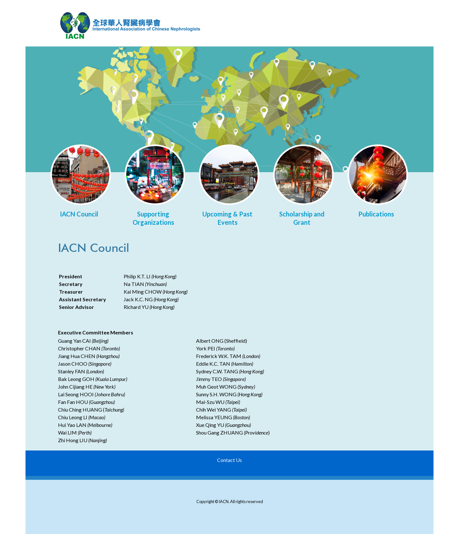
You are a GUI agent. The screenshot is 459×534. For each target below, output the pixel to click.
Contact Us (229, 460)
